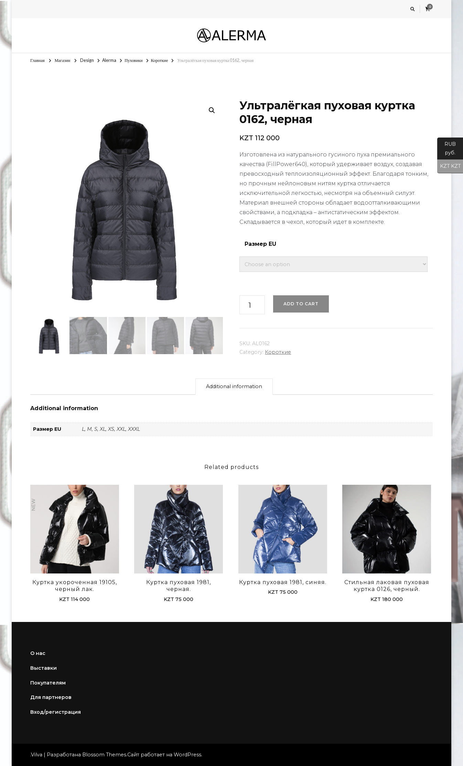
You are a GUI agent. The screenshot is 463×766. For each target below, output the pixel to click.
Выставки (43, 668)
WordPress (187, 755)
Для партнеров (51, 697)
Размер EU (260, 244)
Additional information (234, 386)
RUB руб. (446, 150)
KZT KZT (449, 166)
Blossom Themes (104, 755)
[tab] (234, 387)
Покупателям (48, 683)
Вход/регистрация (55, 712)
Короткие (278, 352)
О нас (37, 653)
